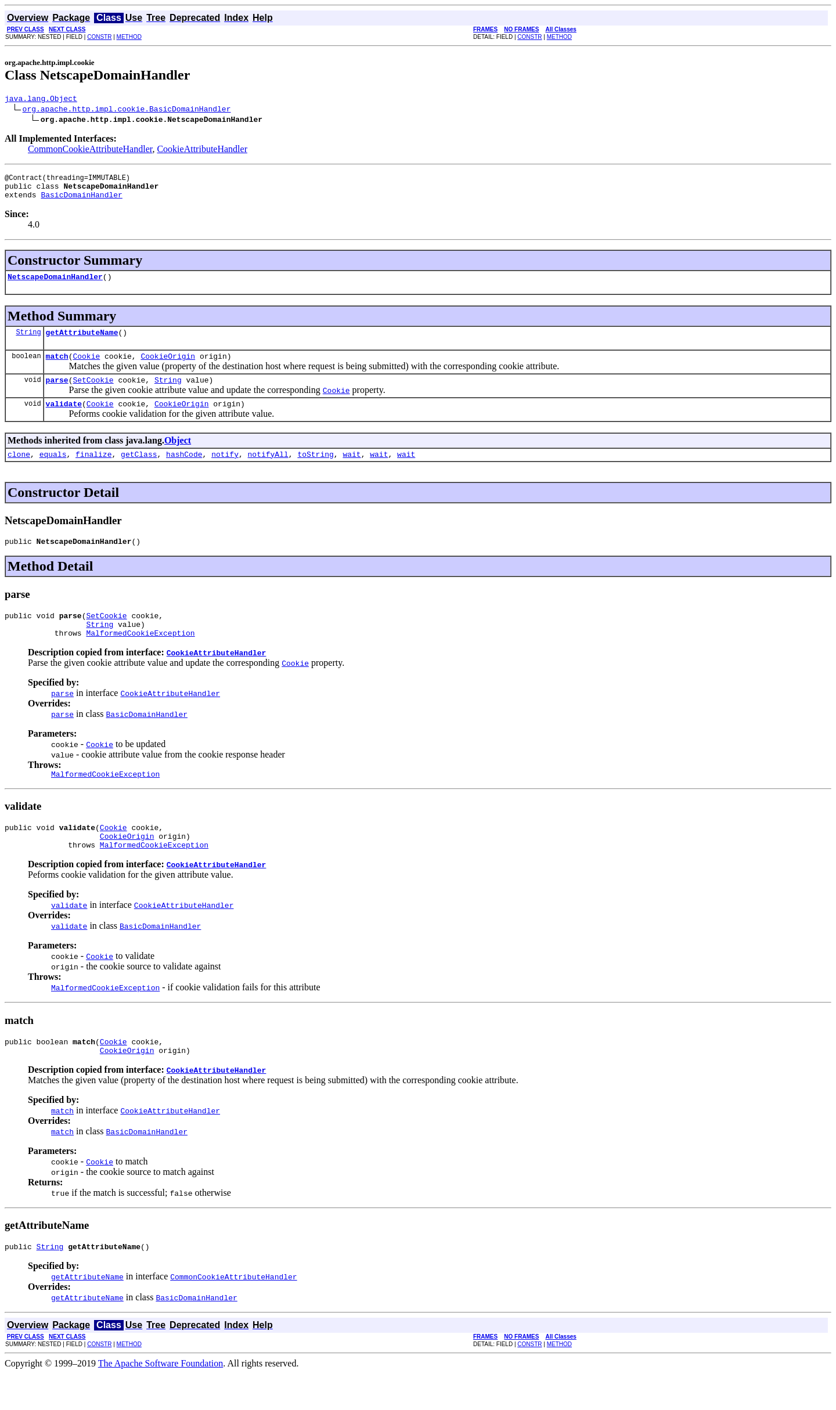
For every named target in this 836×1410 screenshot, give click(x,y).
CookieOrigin (167, 368)
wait (352, 471)
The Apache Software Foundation (161, 1400)
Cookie (86, 368)
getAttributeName (82, 342)
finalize (93, 471)
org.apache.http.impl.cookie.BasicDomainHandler (127, 110)
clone (19, 471)
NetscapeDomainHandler (55, 285)
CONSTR (99, 37)
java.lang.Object (41, 100)
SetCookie (93, 393)
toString (315, 471)
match (57, 368)
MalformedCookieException (140, 657)
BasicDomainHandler (81, 201)
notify (225, 471)
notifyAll (268, 471)
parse (57, 393)
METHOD (129, 37)
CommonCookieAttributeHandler (90, 151)
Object (177, 456)
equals (53, 471)
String (28, 342)
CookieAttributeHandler (202, 151)
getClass (139, 471)
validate (64, 419)
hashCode (184, 471)
